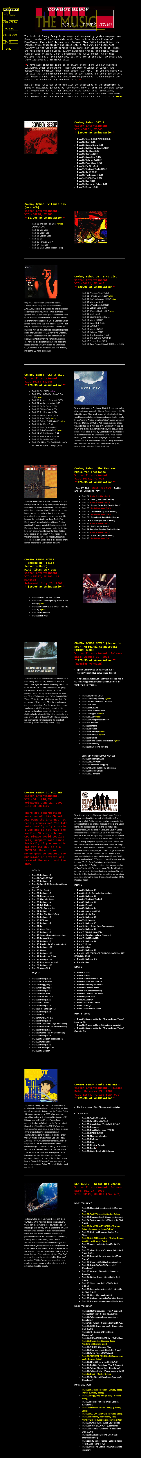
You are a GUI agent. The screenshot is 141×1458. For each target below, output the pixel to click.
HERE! (119, 96)
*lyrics (60, 224)
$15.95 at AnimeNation (45, 586)
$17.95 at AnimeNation (45, 218)
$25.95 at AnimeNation (95, 482)
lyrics (111, 296)
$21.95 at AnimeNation (95, 1098)
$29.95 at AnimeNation (95, 132)
